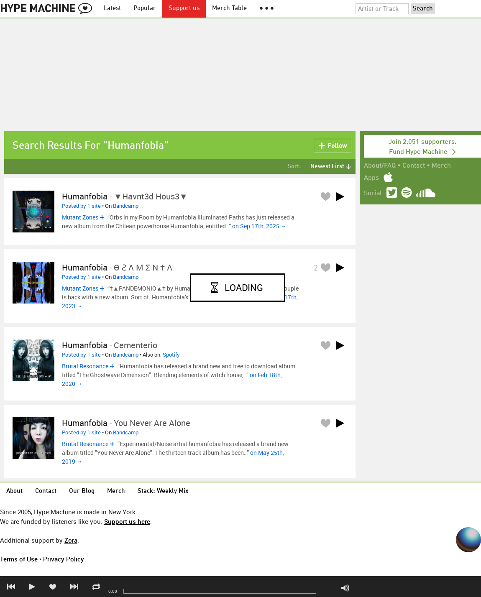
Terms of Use (19, 559)
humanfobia (84, 423)
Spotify (171, 354)
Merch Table (229, 8)
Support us (184, 8)
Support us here (127, 521)
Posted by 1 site (81, 205)
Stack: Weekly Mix (163, 491)
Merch (441, 166)
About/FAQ (380, 166)
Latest (112, 8)
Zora (70, 540)
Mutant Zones (80, 217)
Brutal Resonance (85, 366)
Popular (144, 8)
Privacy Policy (63, 559)
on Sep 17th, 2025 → (259, 226)
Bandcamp (125, 205)
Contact (413, 166)
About (14, 491)
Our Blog (82, 491)
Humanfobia (84, 196)
